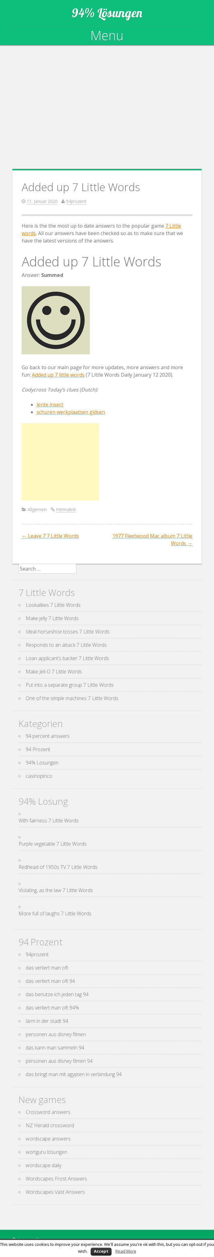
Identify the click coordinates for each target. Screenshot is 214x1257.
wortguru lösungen (46, 1152)
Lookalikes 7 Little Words (53, 605)
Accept (101, 1251)
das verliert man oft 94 (50, 981)
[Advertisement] (107, 107)
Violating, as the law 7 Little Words (56, 890)
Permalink (66, 509)
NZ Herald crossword (50, 1125)
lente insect (50, 404)
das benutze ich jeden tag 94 (57, 994)
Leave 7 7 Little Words (50, 535)
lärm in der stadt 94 (47, 1021)
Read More (126, 1251)
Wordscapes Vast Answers (55, 1192)
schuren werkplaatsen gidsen (71, 412)
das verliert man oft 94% (52, 1007)
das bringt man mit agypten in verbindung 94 (74, 1074)
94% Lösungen (107, 12)
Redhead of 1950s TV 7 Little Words (58, 867)
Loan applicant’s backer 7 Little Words (67, 658)
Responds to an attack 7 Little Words (66, 645)
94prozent (76, 201)
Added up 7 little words (58, 374)
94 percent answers (48, 736)
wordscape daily (43, 1165)
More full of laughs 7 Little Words (55, 913)
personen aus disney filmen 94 (59, 1061)
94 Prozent (38, 749)
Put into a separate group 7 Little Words (70, 684)
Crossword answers (48, 1112)
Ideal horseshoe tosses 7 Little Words (68, 631)
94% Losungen (42, 762)
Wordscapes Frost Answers (56, 1178)
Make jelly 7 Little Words (52, 618)
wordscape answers (48, 1138)
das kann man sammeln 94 (55, 1047)
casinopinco (39, 776)
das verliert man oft (47, 967)
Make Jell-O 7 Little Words (54, 671)
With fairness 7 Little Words (49, 820)
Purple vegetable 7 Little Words (53, 843)
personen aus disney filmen (56, 1034)
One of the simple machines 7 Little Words (72, 698)
